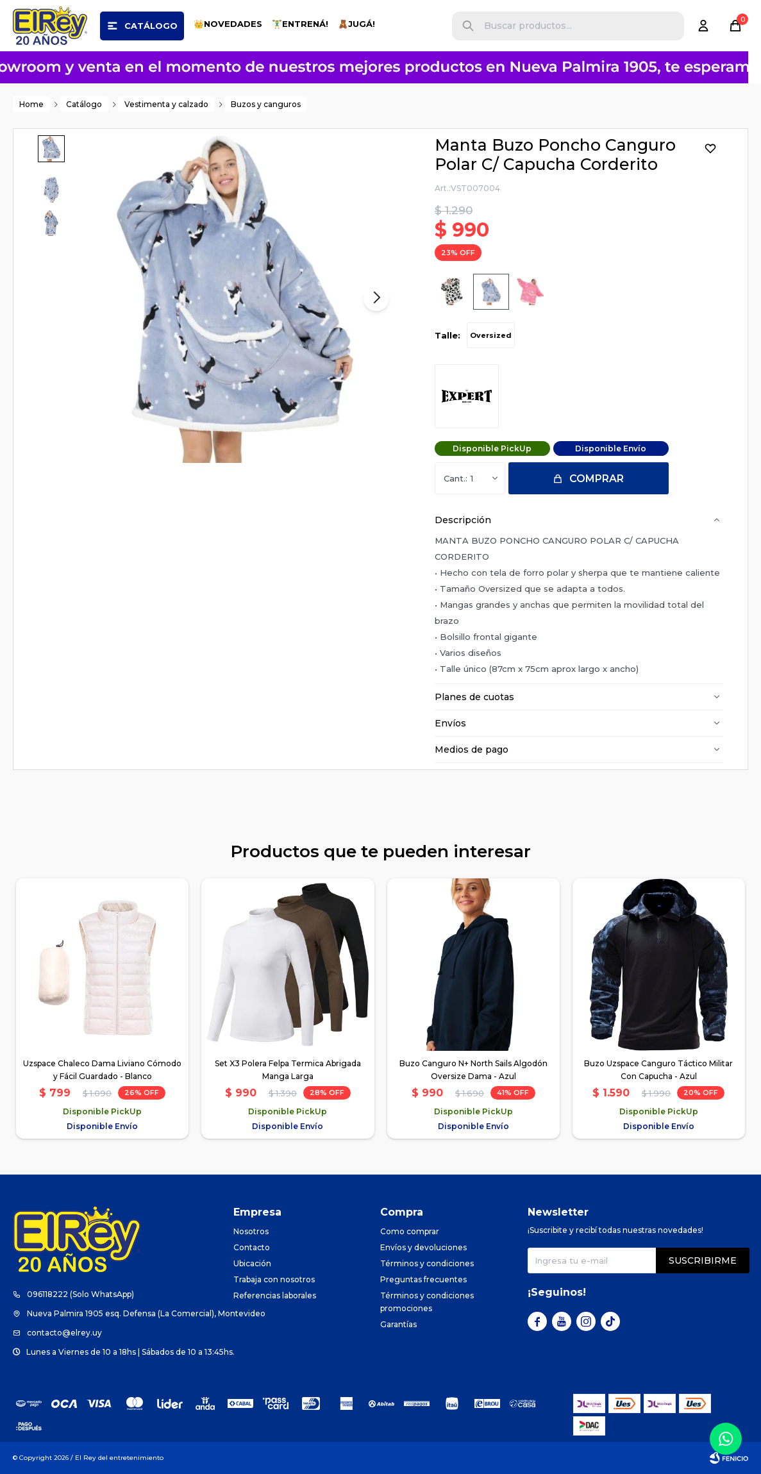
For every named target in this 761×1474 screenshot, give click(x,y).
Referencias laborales (274, 1295)
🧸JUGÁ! (356, 24)
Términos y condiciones (427, 1263)
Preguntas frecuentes (423, 1279)
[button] (468, 26)
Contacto (251, 1247)
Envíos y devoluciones (423, 1247)
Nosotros (251, 1231)
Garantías (398, 1324)
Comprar (596, 479)
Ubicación (252, 1263)
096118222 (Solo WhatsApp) (80, 1294)
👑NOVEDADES (228, 24)
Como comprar (409, 1231)
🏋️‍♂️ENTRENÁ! (300, 24)
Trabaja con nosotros (274, 1279)
